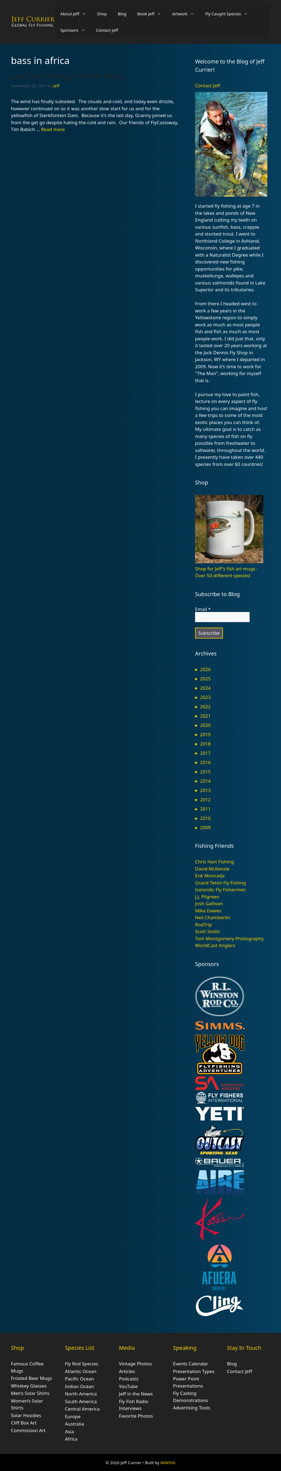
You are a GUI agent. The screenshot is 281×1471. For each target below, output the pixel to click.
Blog (122, 13)
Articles (127, 1371)
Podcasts (128, 1379)
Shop (102, 13)
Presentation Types (193, 1371)
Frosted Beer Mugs (31, 1378)
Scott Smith (207, 931)
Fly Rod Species (81, 1363)
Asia (69, 1431)
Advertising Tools (191, 1408)
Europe (72, 1416)
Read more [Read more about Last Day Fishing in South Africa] (53, 129)
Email (203, 609)
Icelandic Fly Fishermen (220, 889)
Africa (71, 1439)
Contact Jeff (107, 30)
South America (81, 1401)
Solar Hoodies (26, 1415)
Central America (82, 1409)
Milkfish (167, 1462)
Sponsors (75, 30)
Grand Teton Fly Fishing (220, 883)
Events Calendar (190, 1363)
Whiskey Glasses (29, 1386)
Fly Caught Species (229, 13)
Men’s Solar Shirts (30, 1393)
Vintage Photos (135, 1363)
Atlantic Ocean (81, 1371)
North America (81, 1394)
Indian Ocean (79, 1386)
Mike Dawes (208, 910)
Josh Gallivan (209, 903)
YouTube (128, 1386)
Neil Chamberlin (212, 917)
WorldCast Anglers (215, 945)
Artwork (186, 13)
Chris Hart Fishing (214, 861)
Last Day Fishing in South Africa (67, 76)
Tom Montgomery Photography (229, 938)
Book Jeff (152, 13)
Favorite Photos (136, 1416)
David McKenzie (212, 869)
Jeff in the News (136, 1394)
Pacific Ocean (79, 1379)
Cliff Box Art (24, 1423)
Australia (74, 1424)
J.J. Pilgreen (207, 896)
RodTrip (203, 924)
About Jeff (75, 13)
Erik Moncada (210, 875)
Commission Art (28, 1430)
